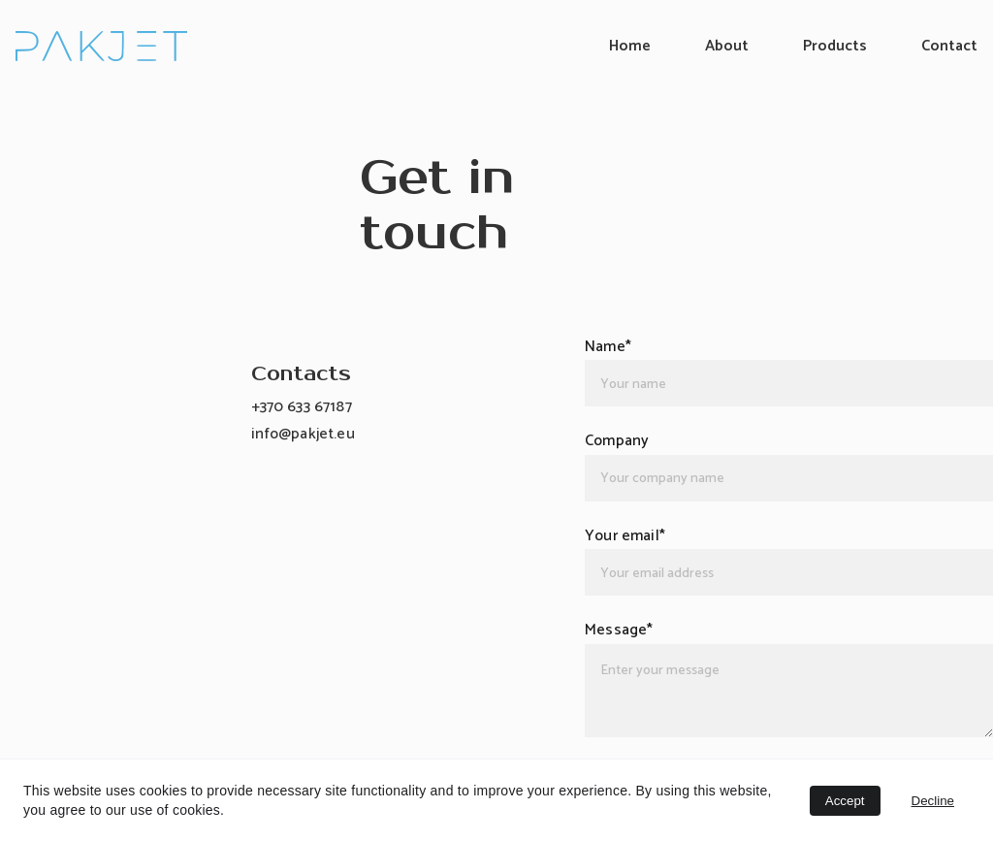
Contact (949, 46)
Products (835, 46)
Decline (933, 800)
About (727, 46)
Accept (845, 800)
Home (630, 46)
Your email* (625, 536)
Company (617, 441)
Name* (608, 347)
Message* (619, 630)
